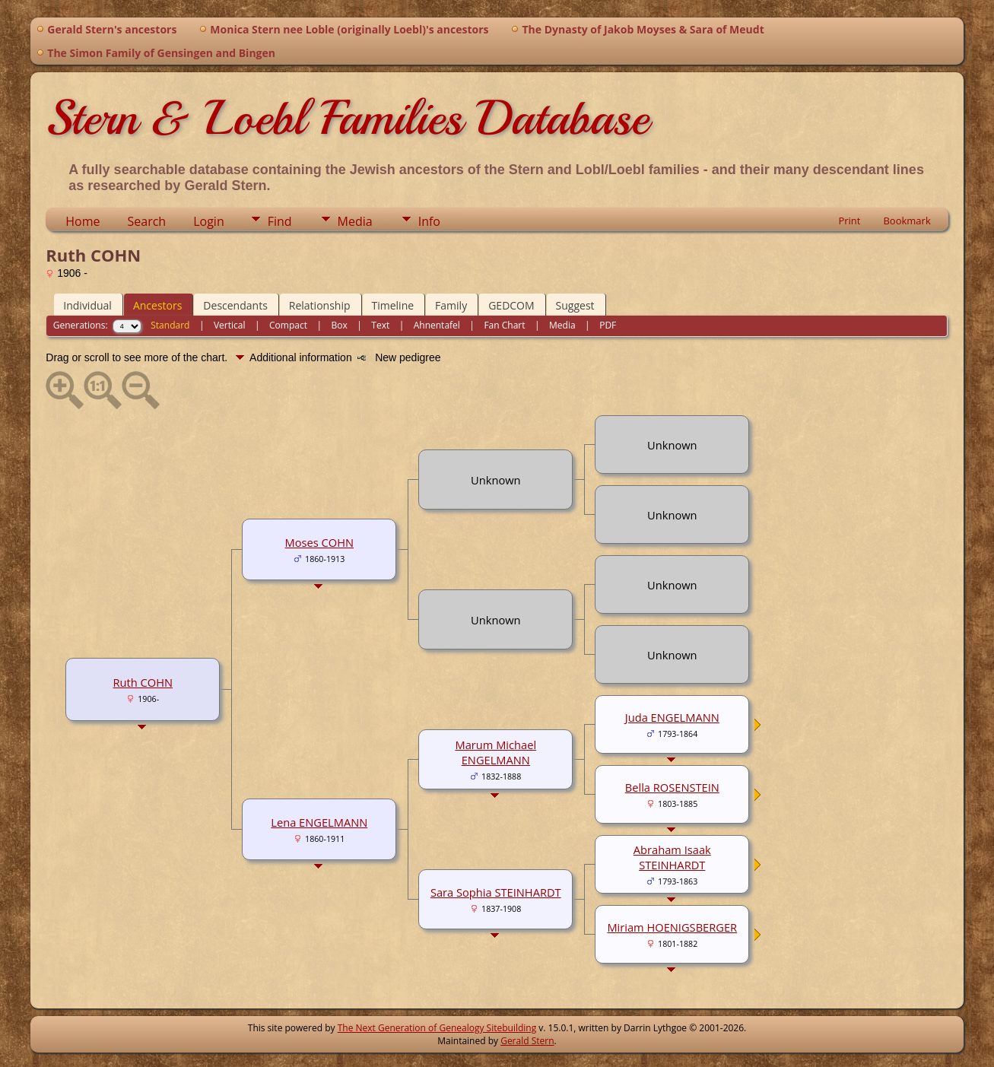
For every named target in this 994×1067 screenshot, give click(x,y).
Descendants (235, 305)
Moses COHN (319, 542)
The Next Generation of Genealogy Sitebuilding (437, 1027)
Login (208, 221)
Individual (87, 305)
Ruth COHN (143, 682)
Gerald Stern (527, 1040)
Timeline (393, 305)
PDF (607, 325)
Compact (288, 325)
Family (451, 305)
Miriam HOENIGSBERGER (672, 927)
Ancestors (157, 305)
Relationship (320, 305)
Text (380, 325)
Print (849, 220)
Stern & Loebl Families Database (347, 117)
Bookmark (906, 220)
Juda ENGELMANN (672, 717)
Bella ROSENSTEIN (672, 787)
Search (147, 221)
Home (82, 221)
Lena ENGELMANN (319, 822)
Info (429, 221)
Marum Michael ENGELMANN (495, 752)
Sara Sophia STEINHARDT (495, 892)
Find (280, 221)
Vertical (230, 325)
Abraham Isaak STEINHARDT (672, 857)
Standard (170, 325)
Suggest (575, 305)
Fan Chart (504, 325)
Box (339, 325)
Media (355, 221)
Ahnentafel (437, 325)
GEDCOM (511, 305)
